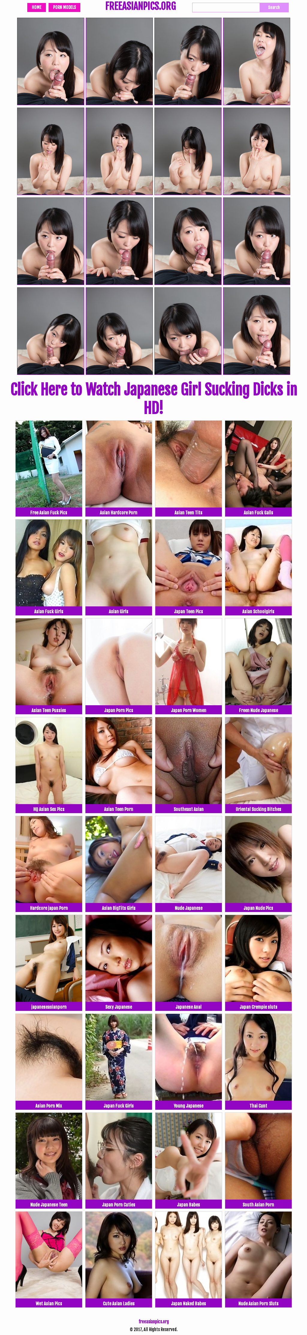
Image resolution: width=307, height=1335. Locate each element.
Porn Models (64, 7)
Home (36, 7)
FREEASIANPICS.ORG (140, 6)
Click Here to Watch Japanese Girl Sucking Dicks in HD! (153, 399)
